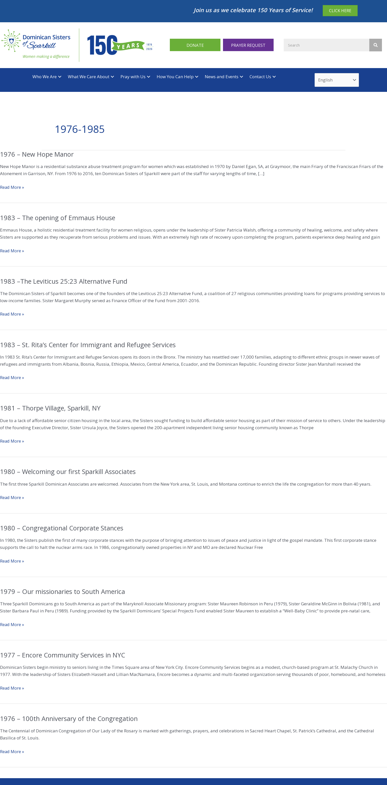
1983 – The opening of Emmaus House (59, 217)
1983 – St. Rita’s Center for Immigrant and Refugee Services (90, 344)
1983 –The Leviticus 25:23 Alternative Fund (65, 281)
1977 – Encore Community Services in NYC (64, 655)
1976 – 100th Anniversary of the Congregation (70, 718)
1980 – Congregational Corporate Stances (63, 528)
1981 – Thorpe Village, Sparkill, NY (51, 408)
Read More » (12, 187)
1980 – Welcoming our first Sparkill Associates (69, 472)
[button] (195, 45)
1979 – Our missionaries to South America (63, 591)
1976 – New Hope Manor (38, 154)
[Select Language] (337, 80)
